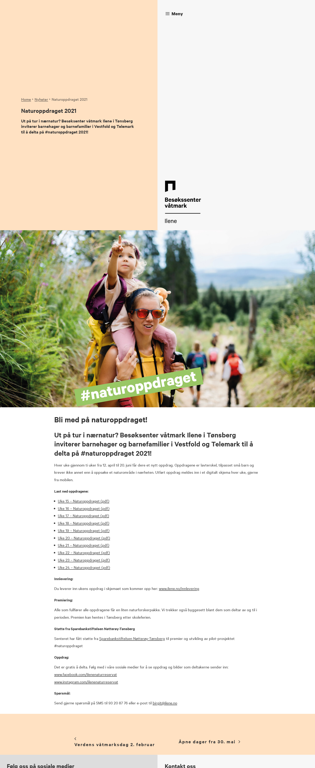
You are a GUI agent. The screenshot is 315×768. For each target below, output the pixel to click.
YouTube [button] (111, 688)
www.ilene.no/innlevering (179, 436)
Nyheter (41, 23)
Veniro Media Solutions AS (126, 759)
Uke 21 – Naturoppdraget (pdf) (83, 393)
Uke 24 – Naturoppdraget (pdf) (84, 415)
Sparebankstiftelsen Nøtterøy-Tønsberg (132, 486)
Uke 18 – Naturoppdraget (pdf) (83, 371)
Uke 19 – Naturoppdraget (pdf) (83, 378)
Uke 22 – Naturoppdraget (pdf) (84, 400)
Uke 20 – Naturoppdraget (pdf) (84, 386)
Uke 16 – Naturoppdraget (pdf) (83, 356)
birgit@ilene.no (165, 551)
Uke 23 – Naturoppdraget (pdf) (84, 408)
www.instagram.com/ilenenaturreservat (86, 530)
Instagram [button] (112, 671)
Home (26, 23)
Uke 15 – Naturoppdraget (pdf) (83, 349)
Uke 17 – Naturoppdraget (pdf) (83, 364)
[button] (87, 672)
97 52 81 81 (188, 636)
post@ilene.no (189, 644)
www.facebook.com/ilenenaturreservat (85, 522)
